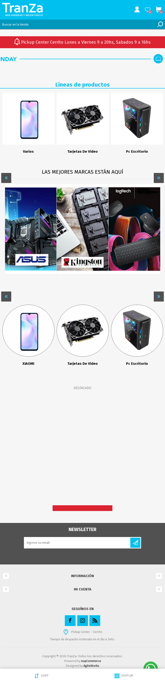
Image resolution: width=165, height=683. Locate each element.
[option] (28, 125)
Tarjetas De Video (82, 151)
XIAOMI (28, 363)
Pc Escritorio (137, 151)
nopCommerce (91, 661)
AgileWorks (91, 665)
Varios (28, 151)
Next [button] (159, 178)
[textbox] (77, 24)
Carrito (158, 9)
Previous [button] (6, 178)
